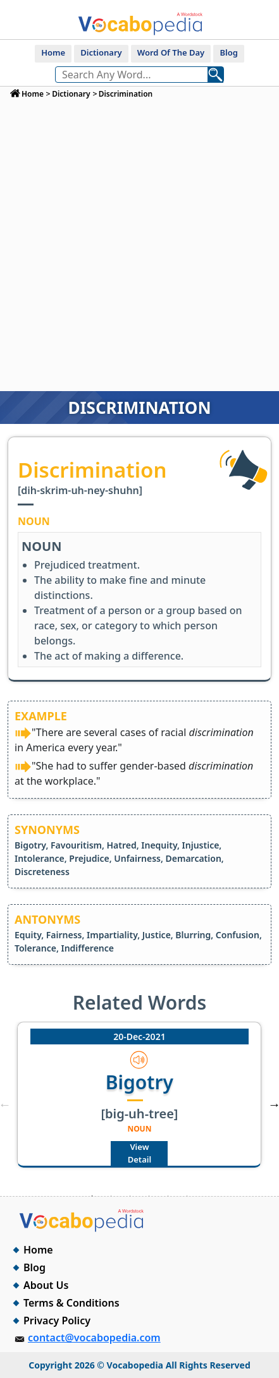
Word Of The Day (170, 52)
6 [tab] (186, 1196)
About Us (45, 1285)
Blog (228, 52)
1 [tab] (91, 1196)
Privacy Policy (56, 1320)
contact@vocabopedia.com (94, 1338)
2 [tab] (110, 1196)
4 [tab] (148, 1196)
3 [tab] (129, 1196)
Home (53, 52)
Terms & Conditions (71, 1303)
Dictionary (100, 52)
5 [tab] (167, 1196)
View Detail (139, 1153)
